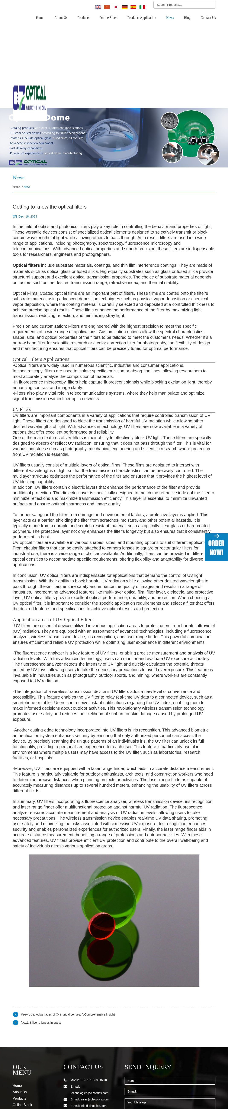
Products (86, 17)
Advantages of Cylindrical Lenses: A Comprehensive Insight (81, 956)
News (171, 17)
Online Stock (111, 17)
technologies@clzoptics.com (89, 1034)
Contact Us (208, 17)
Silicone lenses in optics (48, 964)
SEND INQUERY (145, 1008)
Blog (188, 17)
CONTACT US (81, 1008)
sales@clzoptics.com (95, 1040)
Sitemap (18, 1093)
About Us (63, 17)
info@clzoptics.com (93, 1047)
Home (43, 17)
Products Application (143, 17)
